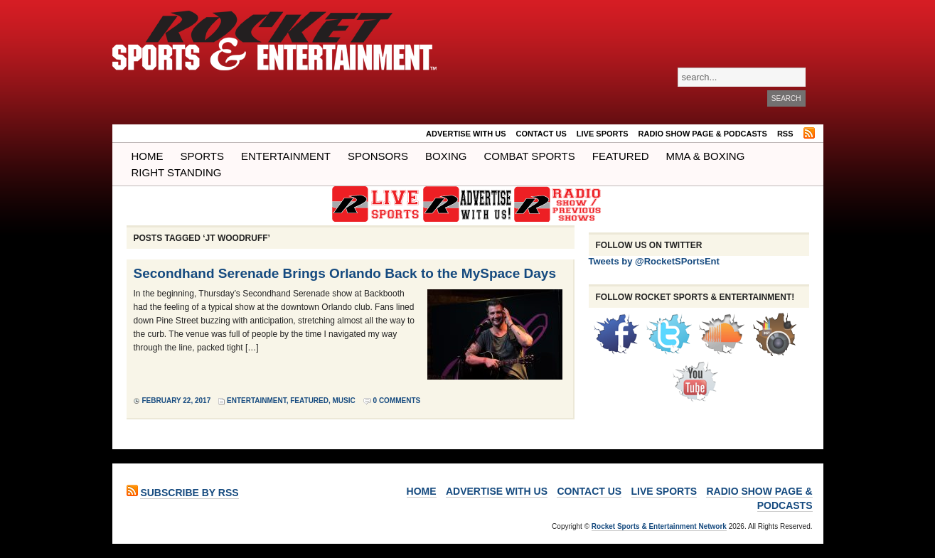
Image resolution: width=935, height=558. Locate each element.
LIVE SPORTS (603, 133)
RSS (785, 133)
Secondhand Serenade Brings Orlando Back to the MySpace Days (345, 273)
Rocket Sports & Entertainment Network (659, 526)
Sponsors (378, 156)
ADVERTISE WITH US (466, 133)
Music (344, 400)
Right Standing (177, 172)
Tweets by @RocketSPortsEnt (654, 261)
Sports (202, 156)
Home (148, 156)
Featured (620, 156)
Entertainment (286, 156)
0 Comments (397, 400)
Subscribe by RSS (189, 492)
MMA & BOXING (705, 156)
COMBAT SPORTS (529, 156)
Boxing (445, 156)
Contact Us (541, 133)
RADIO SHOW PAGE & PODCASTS (703, 133)
